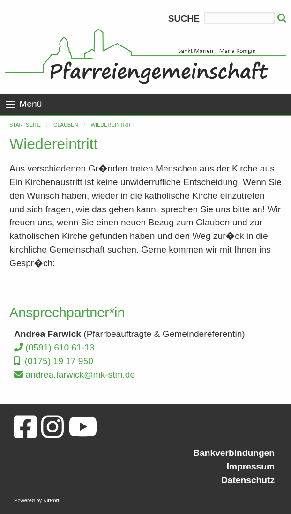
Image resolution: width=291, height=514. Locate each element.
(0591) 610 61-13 (54, 347)
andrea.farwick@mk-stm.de (74, 375)
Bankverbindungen (234, 453)
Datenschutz (248, 480)
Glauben (65, 124)
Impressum (251, 466)
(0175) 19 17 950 (53, 361)
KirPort (51, 500)
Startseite (25, 124)
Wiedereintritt (113, 124)
